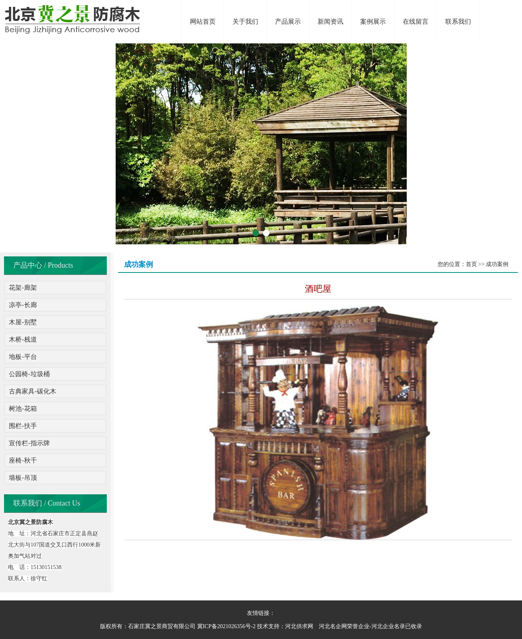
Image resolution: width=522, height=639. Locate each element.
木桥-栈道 (23, 339)
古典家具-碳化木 (32, 391)
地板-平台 (23, 356)
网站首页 (203, 21)
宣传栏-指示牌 (29, 443)
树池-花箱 (23, 408)
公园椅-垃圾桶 (29, 374)
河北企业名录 (388, 626)
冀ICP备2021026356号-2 (226, 626)
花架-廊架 (23, 287)
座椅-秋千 (23, 460)
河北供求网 (299, 626)
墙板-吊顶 (23, 477)
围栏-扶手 (23, 425)
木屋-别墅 (23, 322)
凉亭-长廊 (23, 304)
